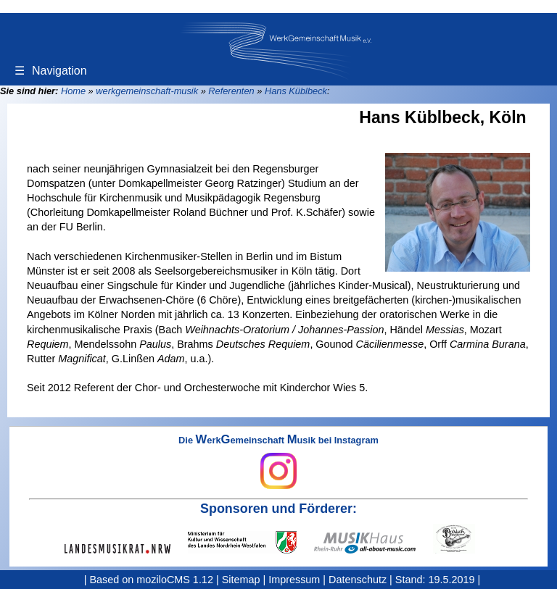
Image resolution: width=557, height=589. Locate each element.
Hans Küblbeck (296, 90)
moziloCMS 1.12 (174, 579)
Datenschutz (358, 579)
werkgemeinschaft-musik (147, 90)
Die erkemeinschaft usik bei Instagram (278, 462)
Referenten (231, 90)
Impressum (294, 579)
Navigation (51, 70)
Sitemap (241, 579)
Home (73, 90)
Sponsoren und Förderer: (278, 508)
